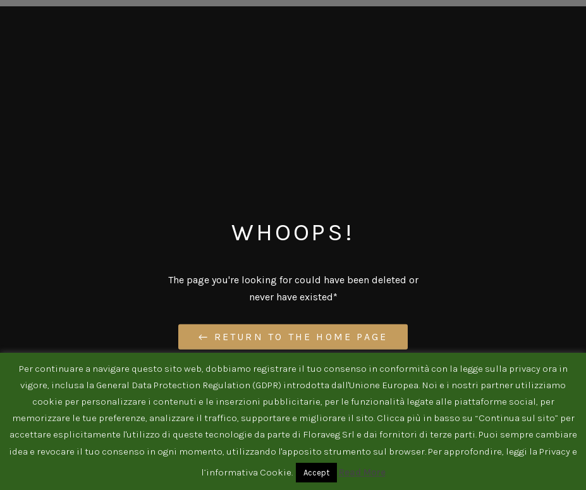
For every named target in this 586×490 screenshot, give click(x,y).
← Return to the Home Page (293, 337)
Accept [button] (316, 472)
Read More (362, 472)
